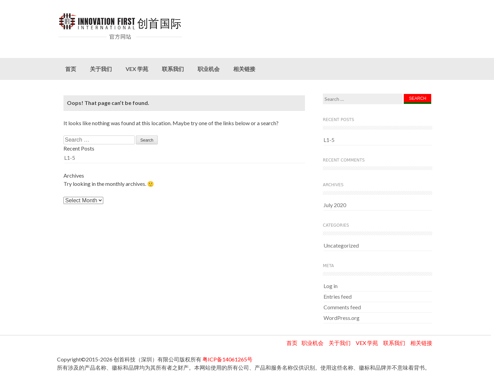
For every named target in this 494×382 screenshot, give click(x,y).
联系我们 (173, 68)
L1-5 (69, 157)
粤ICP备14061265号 (227, 359)
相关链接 (244, 68)
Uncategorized (341, 245)
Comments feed (342, 307)
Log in (331, 286)
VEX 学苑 (137, 68)
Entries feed (338, 296)
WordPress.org (342, 317)
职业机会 (209, 68)
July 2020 (335, 205)
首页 (70, 68)
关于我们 (101, 68)
